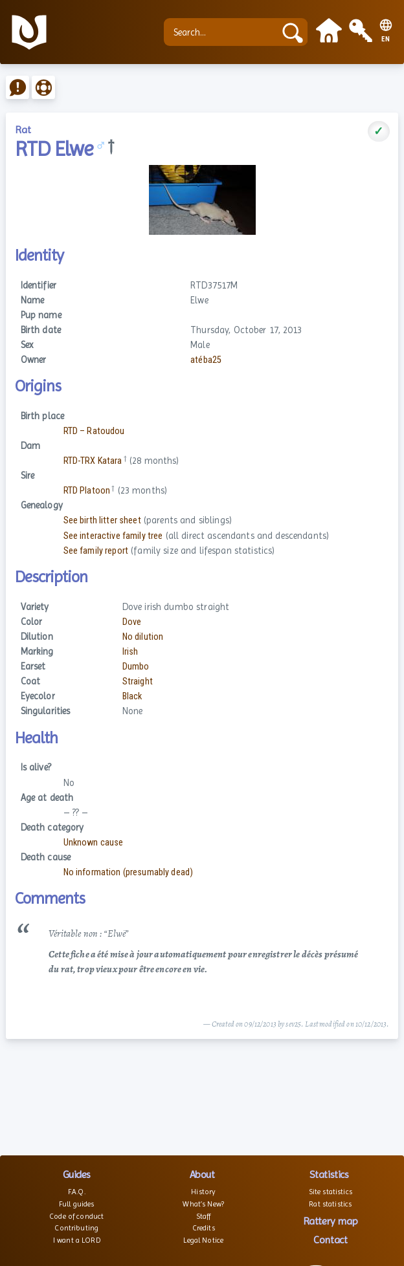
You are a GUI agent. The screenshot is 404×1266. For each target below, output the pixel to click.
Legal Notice (203, 1240)
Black (132, 696)
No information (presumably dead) (128, 872)
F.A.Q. (76, 1191)
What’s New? (203, 1203)
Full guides (77, 1203)
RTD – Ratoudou (94, 431)
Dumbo (136, 666)
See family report (95, 550)
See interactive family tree (113, 535)
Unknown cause (93, 842)
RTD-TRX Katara (92, 460)
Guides (77, 1174)
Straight (137, 681)
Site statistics (330, 1191)
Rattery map (330, 1221)
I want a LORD (76, 1240)
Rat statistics (330, 1203)
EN (385, 39)
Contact (330, 1240)
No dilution (143, 636)
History (203, 1191)
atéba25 (205, 360)
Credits (203, 1227)
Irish (130, 651)
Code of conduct (76, 1216)
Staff (203, 1216)
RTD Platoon (87, 490)
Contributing (76, 1227)
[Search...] (222, 32)
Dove (132, 622)
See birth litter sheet (102, 520)
